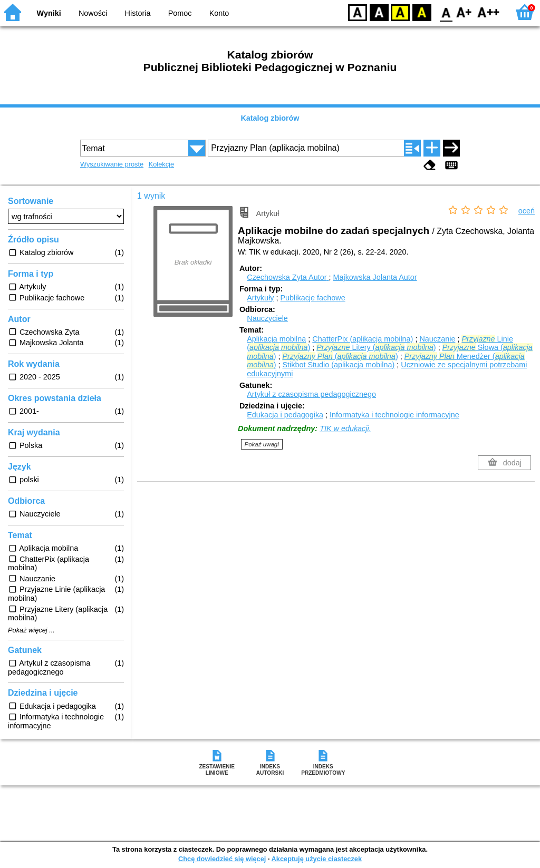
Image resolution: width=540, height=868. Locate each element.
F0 (446, 11)
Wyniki (49, 13)
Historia (138, 13)
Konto (219, 13)
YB (400, 11)
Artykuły (260, 298)
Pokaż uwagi (262, 444)
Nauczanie (437, 339)
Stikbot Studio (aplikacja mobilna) (338, 364)
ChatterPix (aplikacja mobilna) (362, 339)
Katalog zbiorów (269, 118)
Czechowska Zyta (288, 277)
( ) (340, 356)
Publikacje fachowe (312, 298)
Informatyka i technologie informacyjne (394, 415)
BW (379, 11)
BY (421, 11)
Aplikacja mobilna (276, 339)
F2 (489, 11)
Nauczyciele (267, 318)
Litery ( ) (376, 347)
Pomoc (180, 13)
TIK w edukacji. (345, 428)
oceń (526, 211)
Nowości (93, 13)
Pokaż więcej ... (31, 630)
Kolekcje (161, 164)
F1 (464, 11)
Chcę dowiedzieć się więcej (222, 859)
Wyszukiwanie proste (111, 164)
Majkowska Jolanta (375, 277)
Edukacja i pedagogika (285, 415)
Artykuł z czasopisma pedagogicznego (311, 394)
